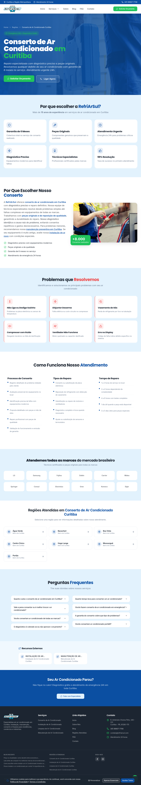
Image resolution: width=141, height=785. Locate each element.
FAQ (81, 9)
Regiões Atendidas (79, 733)
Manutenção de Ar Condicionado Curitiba (63, 770)
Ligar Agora (48, 79)
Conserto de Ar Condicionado (49, 720)
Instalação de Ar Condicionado (50, 724)
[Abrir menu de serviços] (58, 8)
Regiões (15, 27)
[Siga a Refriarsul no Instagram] (103, 759)
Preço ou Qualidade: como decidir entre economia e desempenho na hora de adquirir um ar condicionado (21, 758)
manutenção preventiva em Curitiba (44, 229)
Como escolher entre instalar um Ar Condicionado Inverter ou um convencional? (24, 763)
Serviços (52, 9)
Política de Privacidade (80, 780)
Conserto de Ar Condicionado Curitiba (62, 758)
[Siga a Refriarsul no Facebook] (97, 759)
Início (42, 9)
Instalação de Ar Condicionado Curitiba (62, 762)
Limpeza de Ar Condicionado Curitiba (62, 766)
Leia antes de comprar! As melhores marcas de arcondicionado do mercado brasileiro (24, 761)
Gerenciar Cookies (130, 780)
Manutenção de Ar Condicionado (50, 733)
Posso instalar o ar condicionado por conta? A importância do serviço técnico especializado (24, 766)
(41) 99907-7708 (129, 2)
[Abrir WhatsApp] (135, 777)
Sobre (65, 9)
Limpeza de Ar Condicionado (49, 729)
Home (6, 27)
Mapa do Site (115, 780)
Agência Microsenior (12, 779)
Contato (90, 9)
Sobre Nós (76, 724)
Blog (74, 9)
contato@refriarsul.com (119, 733)
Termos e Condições (99, 780)
